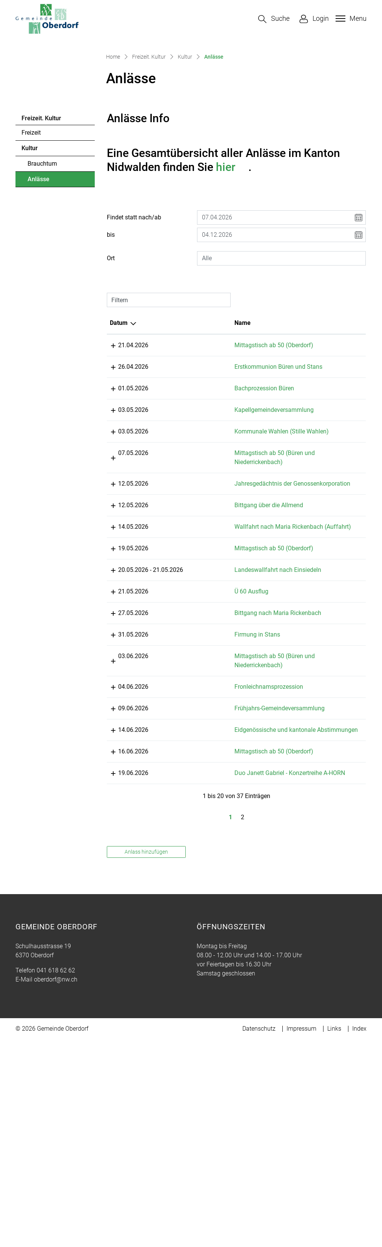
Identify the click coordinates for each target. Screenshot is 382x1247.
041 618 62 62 (56, 1178)
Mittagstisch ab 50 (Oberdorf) (228, 425)
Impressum (301, 1236)
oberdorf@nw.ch (55, 1187)
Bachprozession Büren (219, 477)
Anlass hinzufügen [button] (146, 1059)
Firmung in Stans (212, 805)
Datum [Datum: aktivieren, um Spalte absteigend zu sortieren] (119, 403)
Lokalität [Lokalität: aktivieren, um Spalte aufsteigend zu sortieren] (286, 403)
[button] (273, 19)
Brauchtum (42, 244)
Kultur (30, 228)
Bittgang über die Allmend (223, 649)
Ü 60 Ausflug (206, 753)
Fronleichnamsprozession (223, 858)
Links (334, 1236)
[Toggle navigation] (350, 18)
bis (111, 315)
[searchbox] (281, 339)
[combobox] (281, 339)
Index (359, 1236)
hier (232, 247)
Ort (111, 338)
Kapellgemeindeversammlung (228, 499)
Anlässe (48, 261)
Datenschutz (259, 1236)
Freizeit (31, 213)
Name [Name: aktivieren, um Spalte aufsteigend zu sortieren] (197, 403)
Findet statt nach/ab (134, 297)
